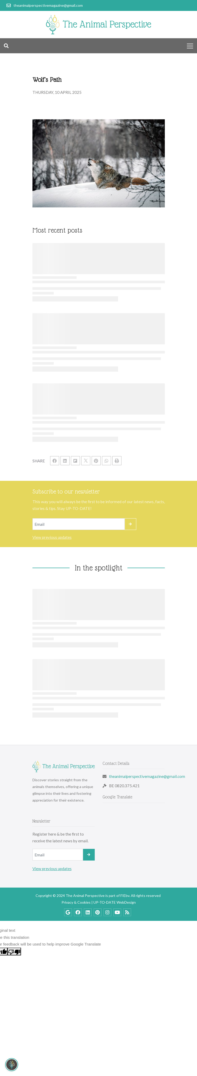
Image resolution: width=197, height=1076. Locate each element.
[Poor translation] (14, 951)
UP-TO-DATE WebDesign (114, 902)
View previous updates (52, 537)
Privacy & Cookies (76, 902)
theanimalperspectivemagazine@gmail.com (147, 776)
